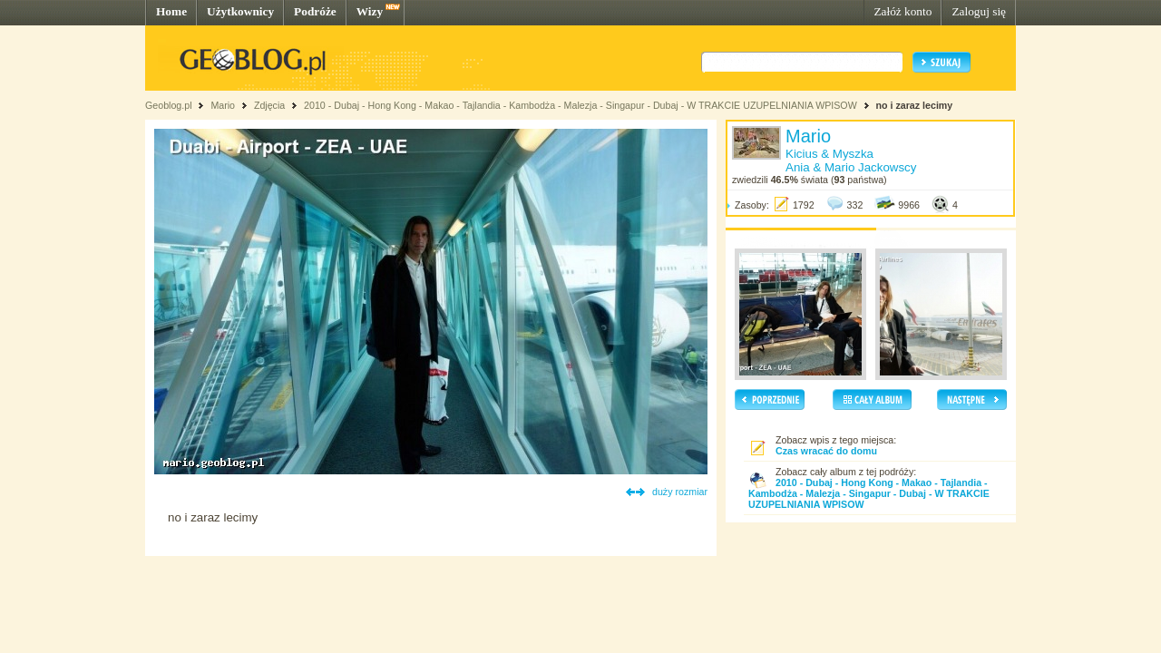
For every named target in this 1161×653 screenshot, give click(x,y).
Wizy (369, 11)
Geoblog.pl (168, 105)
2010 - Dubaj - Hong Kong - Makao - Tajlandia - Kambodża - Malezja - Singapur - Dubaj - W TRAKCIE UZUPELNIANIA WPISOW (580, 105)
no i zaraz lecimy (914, 105)
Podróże (315, 11)
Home (171, 11)
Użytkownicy (240, 11)
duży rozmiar (679, 491)
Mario (222, 105)
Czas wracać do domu (826, 450)
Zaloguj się (978, 11)
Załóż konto (902, 11)
